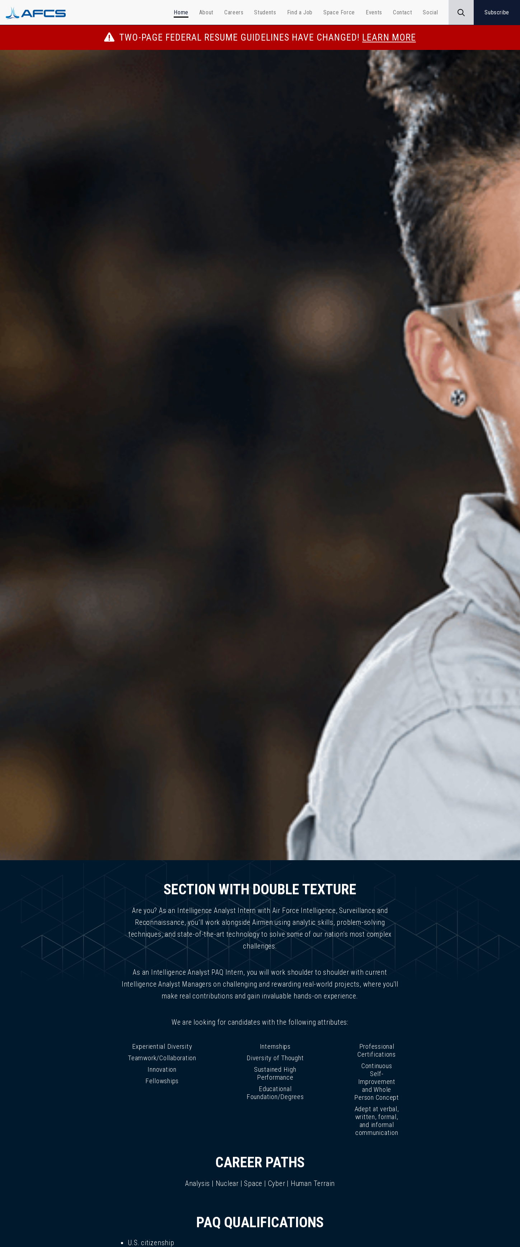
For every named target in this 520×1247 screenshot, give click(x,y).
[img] (260, 455)
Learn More (389, 37)
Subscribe (496, 12)
